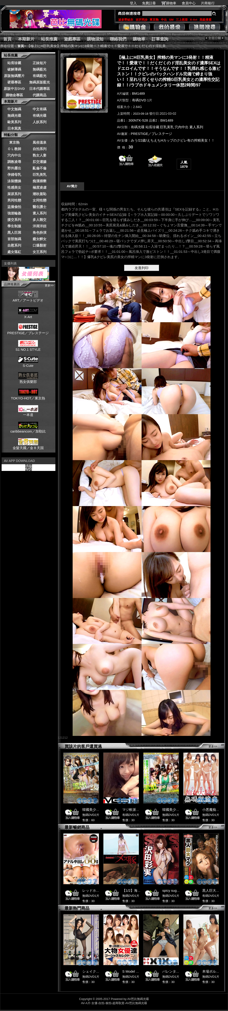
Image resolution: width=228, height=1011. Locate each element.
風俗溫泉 (39, 142)
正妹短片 (39, 63)
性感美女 (14, 187)
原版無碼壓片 (14, 76)
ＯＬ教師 (14, 149)
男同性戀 (14, 200)
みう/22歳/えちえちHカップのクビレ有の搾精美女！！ (173, 140)
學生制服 (14, 226)
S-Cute (28, 363)
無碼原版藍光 (39, 82)
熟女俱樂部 (28, 380)
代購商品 (39, 95)
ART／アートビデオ (28, 298)
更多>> (49, 285)
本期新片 (26, 39)
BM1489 (138, 93)
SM (171, 19)
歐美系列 (14, 122)
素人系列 (39, 213)
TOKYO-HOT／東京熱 (28, 396)
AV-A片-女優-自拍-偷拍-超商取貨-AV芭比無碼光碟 (114, 1003)
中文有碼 (39, 109)
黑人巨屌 (14, 232)
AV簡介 (72, 186)
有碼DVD (139, 100)
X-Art (193, 19)
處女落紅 (14, 252)
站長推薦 (49, 39)
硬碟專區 (14, 82)
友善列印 (141, 268)
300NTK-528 (138, 120)
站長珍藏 (14, 63)
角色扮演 (39, 232)
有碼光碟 (39, 115)
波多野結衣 (125, 19)
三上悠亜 (182, 19)
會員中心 (189, 3)
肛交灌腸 (39, 162)
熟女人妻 (39, 155)
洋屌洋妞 (39, 226)
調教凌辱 (14, 162)
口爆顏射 (39, 245)
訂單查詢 (160, 39)
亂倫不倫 (39, 168)
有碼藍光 (39, 76)
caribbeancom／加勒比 (28, 429)
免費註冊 (149, 3)
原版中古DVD (14, 89)
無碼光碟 (14, 115)
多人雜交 (39, 220)
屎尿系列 (14, 194)
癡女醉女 (39, 239)
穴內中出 (14, 155)
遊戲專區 (72, 39)
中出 (164, 19)
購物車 (171, 3)
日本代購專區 (39, 89)
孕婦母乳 (14, 175)
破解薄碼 (14, 69)
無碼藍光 (39, 69)
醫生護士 (39, 207)
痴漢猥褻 (39, 181)
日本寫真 (14, 128)
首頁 (7, 39)
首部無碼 (14, 239)
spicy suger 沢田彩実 (178, 890)
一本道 (28, 413)
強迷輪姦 (14, 213)
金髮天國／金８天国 (28, 446)
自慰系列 (14, 245)
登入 (133, 3)
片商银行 (210, 3)
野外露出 (14, 168)
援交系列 (14, 220)
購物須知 (95, 39)
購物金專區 (14, 95)
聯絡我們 (118, 39)
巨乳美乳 (39, 175)
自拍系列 (39, 149)
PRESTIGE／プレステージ (28, 331)
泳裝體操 (14, 181)
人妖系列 (39, 122)
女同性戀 (39, 200)
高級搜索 (205, 19)
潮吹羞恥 (39, 194)
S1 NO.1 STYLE (27, 347)
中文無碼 (14, 109)
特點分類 (11, 135)
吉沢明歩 (142, 19)
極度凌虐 (39, 187)
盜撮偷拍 (14, 207)
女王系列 (39, 252)
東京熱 (154, 19)
